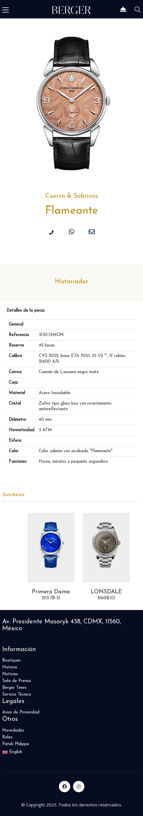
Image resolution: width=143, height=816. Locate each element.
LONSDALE (106, 592)
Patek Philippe (15, 744)
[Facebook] (64, 786)
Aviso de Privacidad (20, 712)
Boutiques (11, 660)
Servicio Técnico (16, 694)
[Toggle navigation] (5, 10)
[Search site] (138, 11)
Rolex (7, 737)
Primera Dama (50, 592)
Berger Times (14, 688)
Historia (9, 667)
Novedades (13, 730)
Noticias (10, 674)
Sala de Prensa (16, 681)
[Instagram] (78, 786)
